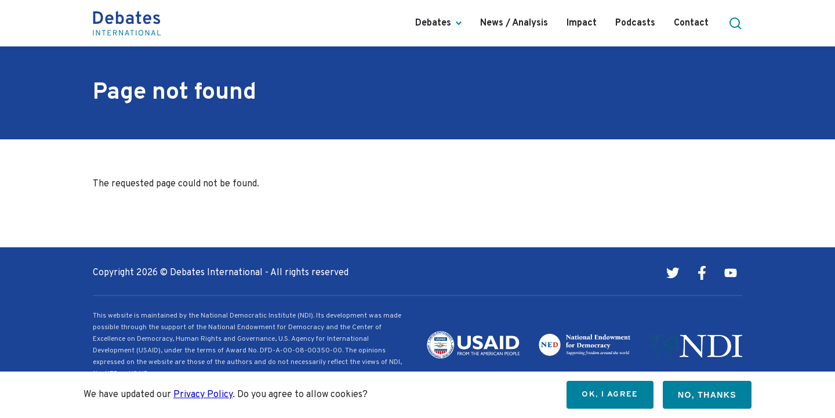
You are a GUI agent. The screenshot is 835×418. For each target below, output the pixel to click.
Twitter (672, 272)
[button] (735, 23)
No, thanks (707, 394)
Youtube (730, 272)
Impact (582, 23)
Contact (691, 23)
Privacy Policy (203, 395)
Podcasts (635, 23)
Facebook (701, 272)
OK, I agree (610, 394)
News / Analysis (514, 23)
